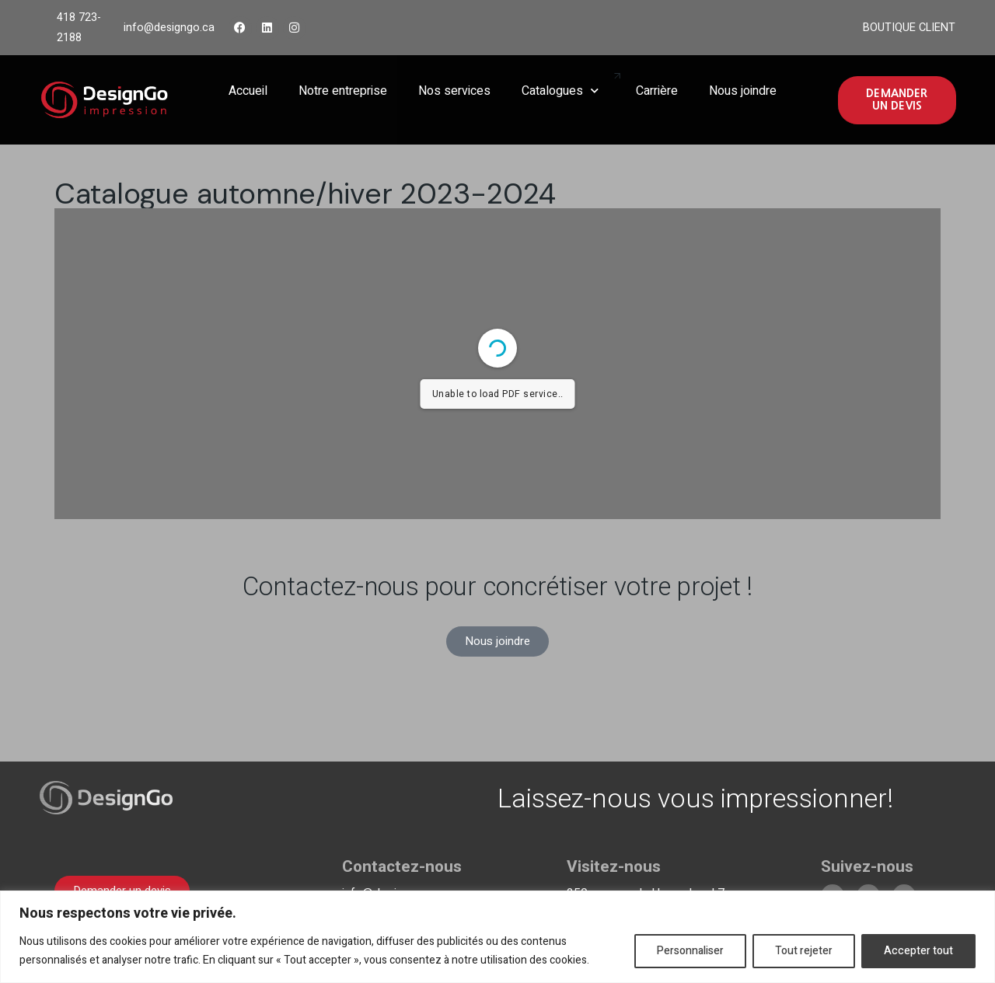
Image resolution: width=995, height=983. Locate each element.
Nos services (454, 91)
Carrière (657, 91)
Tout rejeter (804, 951)
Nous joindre (743, 91)
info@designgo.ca (169, 27)
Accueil (248, 91)
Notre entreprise (342, 91)
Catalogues (560, 90)
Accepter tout (918, 951)
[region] (497, 937)
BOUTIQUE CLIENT (909, 27)
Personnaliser (690, 951)
